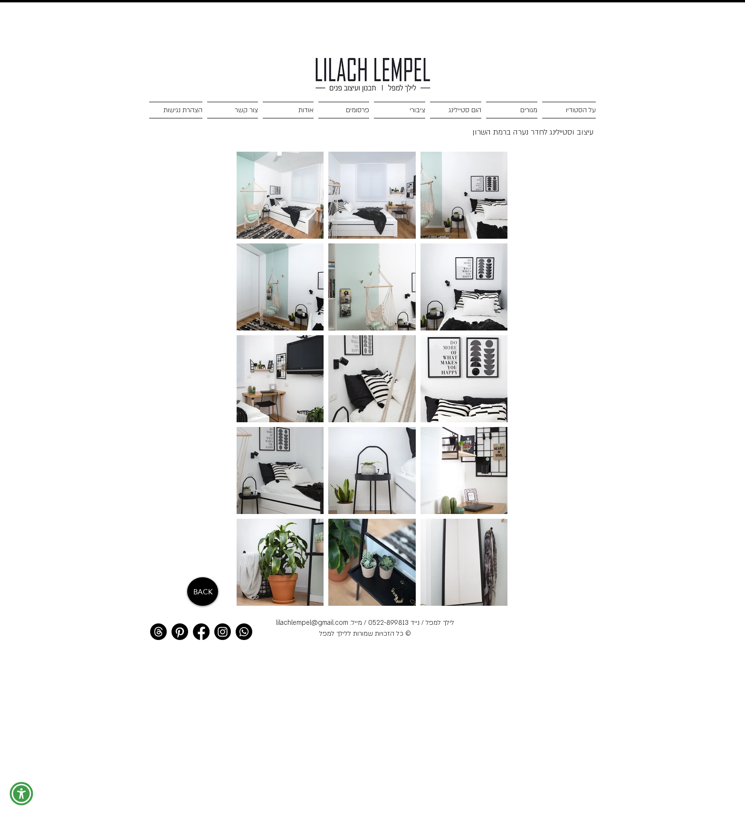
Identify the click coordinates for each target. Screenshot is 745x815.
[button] (21, 793)
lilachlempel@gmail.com (312, 622)
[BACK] (202, 591)
